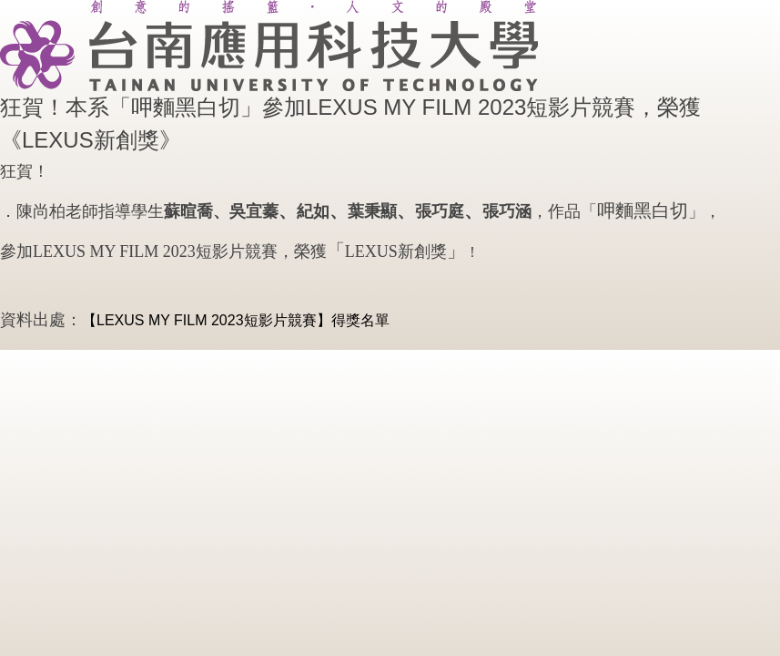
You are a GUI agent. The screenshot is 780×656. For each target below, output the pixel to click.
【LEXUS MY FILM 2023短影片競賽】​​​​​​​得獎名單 (236, 320)
